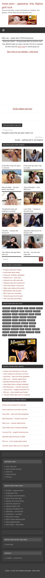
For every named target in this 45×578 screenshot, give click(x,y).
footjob (23, 317)
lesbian (32, 323)
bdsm (32, 308)
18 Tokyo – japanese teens (15, 490)
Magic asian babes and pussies (13, 288)
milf (26, 326)
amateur (6, 308)
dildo (31, 314)
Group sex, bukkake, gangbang (13, 275)
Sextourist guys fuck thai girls (13, 296)
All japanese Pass (12, 493)
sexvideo (14, 332)
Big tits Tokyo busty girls (14, 498)
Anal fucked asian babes (11, 272)
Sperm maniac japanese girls (15, 519)
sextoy (6, 332)
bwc (22, 311)
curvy (15, 314)
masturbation (17, 326)
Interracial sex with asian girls (13, 280)
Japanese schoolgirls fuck (14, 509)
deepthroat (23, 314)
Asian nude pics (11, 466)
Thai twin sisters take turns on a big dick (16, 395)
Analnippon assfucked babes (15, 496)
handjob (22, 320)
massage (7, 326)
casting (28, 311)
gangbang (32, 317)
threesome (12, 335)
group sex (7, 320)
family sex (7, 317)
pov (22, 329)
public (28, 329)
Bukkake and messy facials (15, 501)
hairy (15, 320)
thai (5, 335)
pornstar (15, 329)
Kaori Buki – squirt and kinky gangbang (16, 376)
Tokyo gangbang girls (13, 522)
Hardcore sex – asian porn (12, 277)
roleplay (36, 329)
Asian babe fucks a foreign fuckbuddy (15, 384)
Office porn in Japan (12, 517)
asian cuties (22, 46)
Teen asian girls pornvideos (12, 298)
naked (32, 326)
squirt (22, 332)
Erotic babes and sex (22, 109)
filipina (15, 317)
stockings (30, 332)
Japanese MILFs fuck (13, 506)
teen (37, 332)
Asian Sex (9, 472)
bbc (26, 308)
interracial (7, 323)
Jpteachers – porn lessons (14, 511)
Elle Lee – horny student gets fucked (15, 392)
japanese (16, 323)
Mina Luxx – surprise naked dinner (14, 379)
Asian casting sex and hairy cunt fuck (15, 374)
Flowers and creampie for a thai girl (15, 371)
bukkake (15, 311)
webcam (22, 335)
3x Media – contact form (14, 558)
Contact (7, 570)
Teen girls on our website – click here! (22, 52)
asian (20, 308)
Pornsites (9, 477)
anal (13, 308)
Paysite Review (11, 474)
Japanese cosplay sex (13, 503)
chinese (36, 311)
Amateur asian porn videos (12, 270)
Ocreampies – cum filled (14, 514)
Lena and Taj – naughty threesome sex (16, 389)
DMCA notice (36, 570)
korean (24, 323)
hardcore (31, 320)
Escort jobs (9, 544)
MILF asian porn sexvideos (12, 293)
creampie (7, 314)
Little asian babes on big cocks (12, 125)
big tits (39, 308)
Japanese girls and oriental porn (14, 283)
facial (38, 314)
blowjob (6, 311)
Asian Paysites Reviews (14, 469)
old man (6, 329)
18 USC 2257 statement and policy (21, 570)
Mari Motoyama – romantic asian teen (16, 387)
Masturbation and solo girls (12, 291)
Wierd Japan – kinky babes (15, 524)
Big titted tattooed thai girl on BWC (14, 382)
